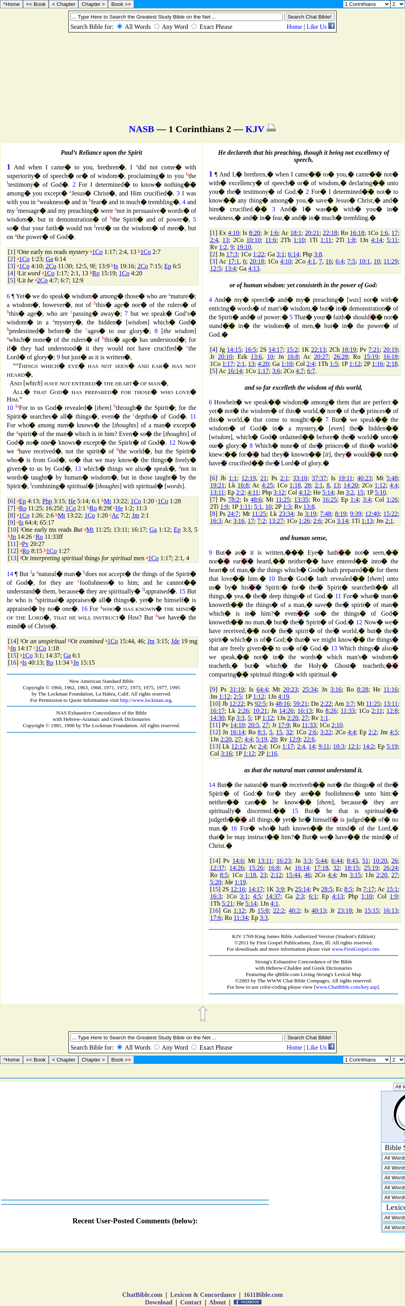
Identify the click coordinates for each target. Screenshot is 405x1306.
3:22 (325, 732)
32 (289, 732)
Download (159, 1302)
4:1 (311, 261)
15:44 (293, 875)
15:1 (391, 889)
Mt (107, 501)
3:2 (350, 492)
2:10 (337, 725)
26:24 (390, 867)
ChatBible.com (142, 1294)
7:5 (351, 261)
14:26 (286, 710)
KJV (255, 129)
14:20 (351, 485)
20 (274, 739)
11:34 (241, 917)
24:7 (232, 513)
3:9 (280, 889)
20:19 (390, 349)
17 (395, 232)
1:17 (227, 363)
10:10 (253, 240)
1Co (97, 251)
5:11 (392, 240)
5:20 (215, 882)
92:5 (260, 703)
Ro (96, 273)
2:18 (391, 363)
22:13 (318, 349)
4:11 (253, 492)
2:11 (376, 710)
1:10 (299, 240)
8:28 (362, 689)
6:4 (339, 261)
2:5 (238, 696)
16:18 (357, 232)
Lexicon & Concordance (202, 1294)
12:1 (353, 746)
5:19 (261, 739)
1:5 (334, 363)
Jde (175, 641)
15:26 (256, 867)
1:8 (351, 240)
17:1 (233, 261)
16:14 (234, 371)
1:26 (391, 499)
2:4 (214, 240)
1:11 (325, 240)
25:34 (310, 689)
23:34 (286, 513)
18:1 (295, 232)
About (217, 1302)
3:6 (276, 371)
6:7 (311, 371)
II (143, 589)
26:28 (340, 356)
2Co (51, 266)
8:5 (224, 875)
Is (116, 266)
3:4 (367, 499)
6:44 (336, 860)
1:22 (258, 254)
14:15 (234, 349)
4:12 (304, 492)
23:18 (344, 910)
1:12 (354, 363)
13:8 (308, 506)
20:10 (225, 356)
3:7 (350, 703)
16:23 (283, 860)
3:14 (342, 520)
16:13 (304, 710)
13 (78, 468)
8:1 (261, 732)
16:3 (215, 520)
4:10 (233, 232)
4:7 (300, 371)
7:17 (368, 889)
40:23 (364, 478)
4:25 (267, 485)
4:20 (263, 363)
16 (84, 608)
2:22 (325, 703)
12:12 (238, 746)
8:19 (340, 513)
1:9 (224, 506)
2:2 (240, 492)
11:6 (270, 240)
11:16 (391, 689)
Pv (25, 543)
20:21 (312, 232)
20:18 (257, 261)
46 (307, 875)
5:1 (258, 506)
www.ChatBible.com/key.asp (346, 987)
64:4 (262, 689)
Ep (167, 266)
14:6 (237, 860)
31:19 (236, 689)
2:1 (241, 363)
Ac (115, 515)
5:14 (327, 492)
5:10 (380, 492)
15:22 (390, 513)
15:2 (292, 349)
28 (308, 485)
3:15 (355, 875)
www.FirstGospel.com (355, 949)
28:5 (326, 889)
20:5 (253, 725)
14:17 (276, 349)
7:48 (325, 513)
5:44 (321, 860)
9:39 (355, 513)
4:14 (376, 240)
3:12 (278, 492)
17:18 (321, 867)
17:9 (283, 725)
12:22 (236, 703)
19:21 (217, 485)
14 (10, 574)
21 (263, 478)
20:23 (290, 689)
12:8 (391, 710)
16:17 (217, 710)
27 (304, 718)
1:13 (367, 520)
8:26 (331, 710)
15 (182, 591)
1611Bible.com (263, 1294)
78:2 (233, 499)
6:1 (313, 896)
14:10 (237, 725)
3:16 (238, 520)
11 (193, 416)
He (72, 501)
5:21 (227, 903)
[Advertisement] (101, 788)
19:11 (346, 478)
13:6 (256, 356)
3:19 (310, 513)
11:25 (283, 499)
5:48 (391, 478)
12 (172, 442)
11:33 (348, 710)
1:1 (233, 478)
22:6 (309, 739)
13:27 (276, 520)
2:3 (300, 896)
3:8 (318, 254)
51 (365, 860)
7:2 (261, 520)
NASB (141, 129)
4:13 (253, 268)
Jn (13, 536)
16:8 (292, 356)
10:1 (364, 261)
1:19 (240, 882)
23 (263, 875)
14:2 (368, 746)
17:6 (215, 917)
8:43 (352, 860)
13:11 (217, 492)
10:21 (260, 710)
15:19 (371, 356)
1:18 (295, 485)
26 (395, 860)
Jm (136, 515)
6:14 (293, 254)
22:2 (278, 910)
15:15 (372, 910)
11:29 (391, 261)
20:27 (321, 356)
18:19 (349, 349)
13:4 (230, 268)
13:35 (301, 499)
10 (10, 407)
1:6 (274, 232)
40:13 (319, 910)
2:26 (243, 710)
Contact (190, 1302)
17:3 (231, 254)
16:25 (329, 499)
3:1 (280, 254)
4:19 (283, 696)
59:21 (300, 703)
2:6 (317, 520)
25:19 (371, 867)
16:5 (250, 349)
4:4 (393, 485)
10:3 (338, 746)
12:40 (372, 513)
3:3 (240, 718)
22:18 (330, 232)
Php (47, 501)
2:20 (292, 718)
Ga (49, 259)
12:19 (249, 478)
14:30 (217, 718)
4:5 (393, 732)
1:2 (223, 247)
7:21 (373, 349)
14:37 (273, 896)
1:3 (287, 506)
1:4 (354, 499)
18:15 (351, 867)
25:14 (302, 889)
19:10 (244, 247)
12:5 (215, 268)
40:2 (294, 910)
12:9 (294, 739)
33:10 (300, 478)
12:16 (238, 889)
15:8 (263, 910)
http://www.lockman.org (146, 700)
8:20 (254, 232)
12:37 (217, 867)
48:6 (255, 499)
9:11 (323, 746)
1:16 (377, 363)
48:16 (282, 703)
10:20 (380, 860)
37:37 (319, 478)
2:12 (276, 875)
